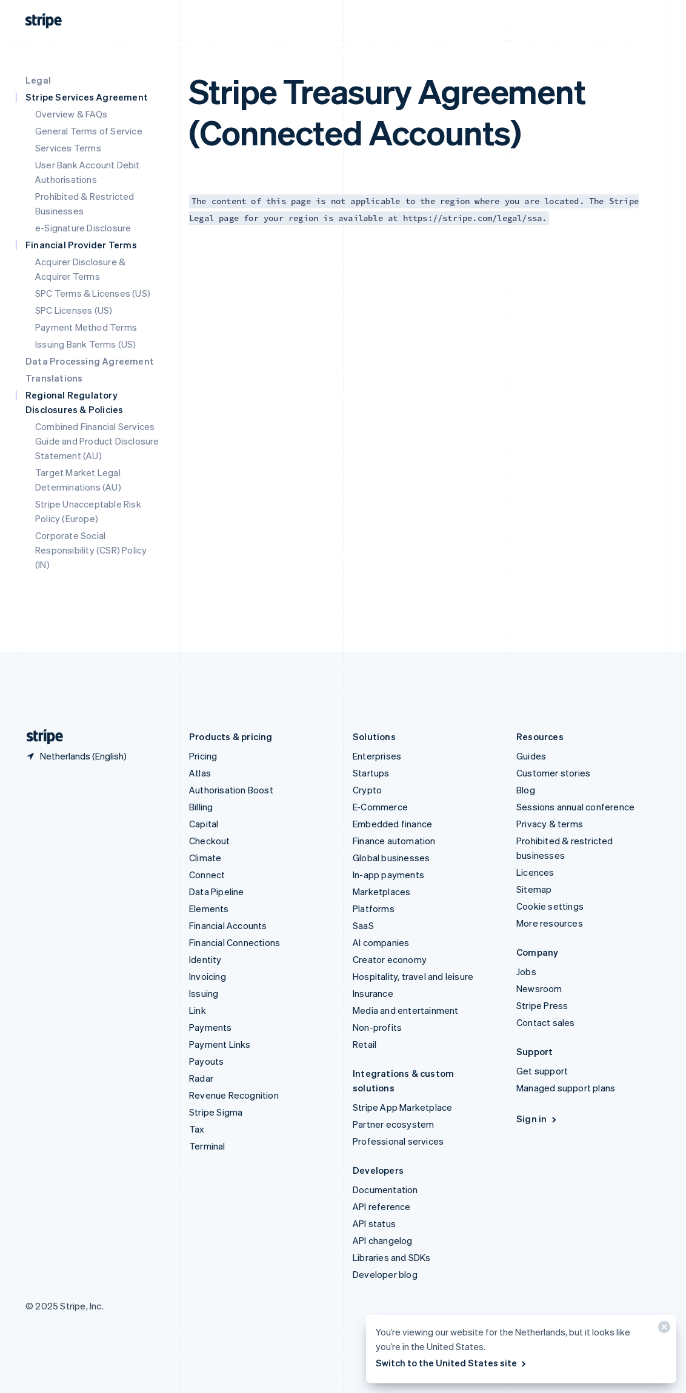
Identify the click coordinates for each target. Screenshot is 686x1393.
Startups (371, 773)
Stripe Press (542, 1005)
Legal (38, 80)
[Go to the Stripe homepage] (40, 736)
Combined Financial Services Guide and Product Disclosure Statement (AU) (97, 441)
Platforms (374, 908)
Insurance (373, 993)
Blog (525, 790)
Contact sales (545, 1022)
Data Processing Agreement (89, 361)
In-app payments (388, 875)
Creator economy (390, 959)
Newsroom (539, 988)
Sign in (537, 1119)
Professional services (398, 1141)
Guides (531, 756)
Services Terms (68, 148)
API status (374, 1223)
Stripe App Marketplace (402, 1107)
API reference (382, 1206)
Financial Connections (234, 942)
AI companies (381, 942)
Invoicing (207, 976)
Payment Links (220, 1044)
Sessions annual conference (575, 807)
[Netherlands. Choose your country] (76, 756)
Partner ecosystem (393, 1124)
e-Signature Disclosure (83, 228)
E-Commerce (380, 807)
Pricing (203, 756)
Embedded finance (392, 824)
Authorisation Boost (231, 790)
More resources (549, 923)
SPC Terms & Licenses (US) (92, 293)
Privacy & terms (549, 824)
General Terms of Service (88, 131)
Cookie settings (550, 906)
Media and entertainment (406, 1010)
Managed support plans (565, 1088)
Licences (535, 872)
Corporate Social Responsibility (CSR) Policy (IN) (91, 550)
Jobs (526, 971)
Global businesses (391, 858)
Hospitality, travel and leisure (413, 976)
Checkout (209, 841)
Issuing (203, 993)
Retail (364, 1044)
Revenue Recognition (234, 1095)
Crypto (367, 790)
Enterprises (377, 756)
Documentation (385, 1189)
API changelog (383, 1240)
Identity (205, 959)
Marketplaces (381, 891)
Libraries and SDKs (392, 1257)
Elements (209, 908)
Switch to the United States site (452, 1363)
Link (197, 1010)
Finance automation (394, 841)
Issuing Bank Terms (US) (85, 344)
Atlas (200, 773)
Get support (542, 1071)
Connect (207, 875)
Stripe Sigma (215, 1112)
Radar (201, 1078)
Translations (53, 378)
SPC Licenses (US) (73, 310)
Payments (210, 1027)
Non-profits (377, 1027)
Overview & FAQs (71, 114)
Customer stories (553, 773)
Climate (205, 858)
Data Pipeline (216, 891)
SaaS (363, 925)
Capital (203, 824)
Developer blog (385, 1274)
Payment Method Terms (86, 327)
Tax (197, 1129)
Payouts (206, 1061)
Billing (201, 807)
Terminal (207, 1146)
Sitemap (533, 889)
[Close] (662, 1330)
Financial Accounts (228, 925)
